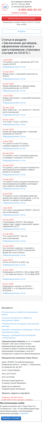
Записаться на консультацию (21, 18)
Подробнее (23, 413)
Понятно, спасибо (11, 418)
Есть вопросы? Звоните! (21, 2)
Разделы (21, 31)
